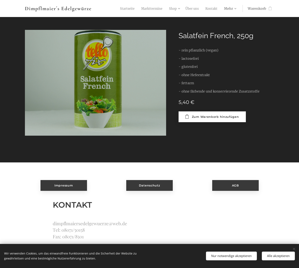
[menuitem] (121, 8)
